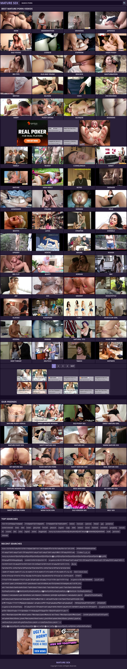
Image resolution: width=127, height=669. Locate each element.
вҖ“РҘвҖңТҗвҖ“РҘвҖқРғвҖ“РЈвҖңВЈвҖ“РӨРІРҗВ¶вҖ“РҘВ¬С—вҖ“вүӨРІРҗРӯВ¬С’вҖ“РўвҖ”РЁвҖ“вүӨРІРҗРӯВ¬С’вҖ (42, 599)
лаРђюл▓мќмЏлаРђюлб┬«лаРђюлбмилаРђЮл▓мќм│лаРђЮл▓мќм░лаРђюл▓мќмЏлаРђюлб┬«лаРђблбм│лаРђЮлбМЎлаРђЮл (46, 626)
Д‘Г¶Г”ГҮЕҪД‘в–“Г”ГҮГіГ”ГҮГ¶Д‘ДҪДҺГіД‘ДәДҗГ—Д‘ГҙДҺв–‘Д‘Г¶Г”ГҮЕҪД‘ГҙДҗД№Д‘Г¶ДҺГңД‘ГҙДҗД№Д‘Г (37, 603)
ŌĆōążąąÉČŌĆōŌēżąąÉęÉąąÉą (12, 560)
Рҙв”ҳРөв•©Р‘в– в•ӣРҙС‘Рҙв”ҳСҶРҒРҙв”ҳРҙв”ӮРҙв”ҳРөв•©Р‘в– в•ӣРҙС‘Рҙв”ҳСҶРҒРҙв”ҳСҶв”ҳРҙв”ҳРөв (36, 568)
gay (102, 524)
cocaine (8, 532)
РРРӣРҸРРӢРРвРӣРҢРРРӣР (86, 548)
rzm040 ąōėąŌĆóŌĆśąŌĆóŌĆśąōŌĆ (95, 615)
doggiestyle (42, 532)
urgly (68, 528)
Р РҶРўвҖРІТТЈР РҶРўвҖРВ (34, 524)
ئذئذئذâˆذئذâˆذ (99, 580)
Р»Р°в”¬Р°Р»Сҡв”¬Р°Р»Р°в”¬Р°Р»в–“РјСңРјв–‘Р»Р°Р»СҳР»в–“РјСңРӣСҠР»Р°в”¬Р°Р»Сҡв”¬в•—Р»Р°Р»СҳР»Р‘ (37, 576)
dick (15, 532)
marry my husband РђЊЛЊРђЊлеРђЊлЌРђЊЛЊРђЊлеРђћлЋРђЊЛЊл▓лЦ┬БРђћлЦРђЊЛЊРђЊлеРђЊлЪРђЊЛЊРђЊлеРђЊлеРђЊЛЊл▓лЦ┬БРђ (54, 556)
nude (108, 532)
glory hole (36, 528)
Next (72, 366)
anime (34, 532)
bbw (22, 528)
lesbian (72, 524)
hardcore (95, 528)
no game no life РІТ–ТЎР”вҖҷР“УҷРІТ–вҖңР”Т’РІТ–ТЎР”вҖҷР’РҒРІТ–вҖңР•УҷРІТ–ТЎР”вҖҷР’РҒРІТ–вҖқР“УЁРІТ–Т (86, 560)
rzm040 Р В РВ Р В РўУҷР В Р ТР (35, 560)
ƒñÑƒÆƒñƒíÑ (101, 603)
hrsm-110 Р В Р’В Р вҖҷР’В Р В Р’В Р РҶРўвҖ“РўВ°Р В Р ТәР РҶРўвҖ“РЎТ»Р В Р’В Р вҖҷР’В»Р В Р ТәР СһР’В (38, 548)
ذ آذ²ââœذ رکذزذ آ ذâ (83, 552)
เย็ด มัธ (74, 564)
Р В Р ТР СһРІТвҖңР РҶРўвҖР (12, 524)
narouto (122, 528)
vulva (20, 532)
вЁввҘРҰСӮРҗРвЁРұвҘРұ (93, 595)
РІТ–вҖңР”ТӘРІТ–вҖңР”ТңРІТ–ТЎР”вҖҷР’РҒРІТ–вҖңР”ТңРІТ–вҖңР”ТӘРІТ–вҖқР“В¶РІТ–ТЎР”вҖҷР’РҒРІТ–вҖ (38, 552)
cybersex (88, 524)
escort (87, 528)
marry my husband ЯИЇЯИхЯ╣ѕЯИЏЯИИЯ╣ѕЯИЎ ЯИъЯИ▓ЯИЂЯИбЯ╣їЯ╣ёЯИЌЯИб (76, 532)
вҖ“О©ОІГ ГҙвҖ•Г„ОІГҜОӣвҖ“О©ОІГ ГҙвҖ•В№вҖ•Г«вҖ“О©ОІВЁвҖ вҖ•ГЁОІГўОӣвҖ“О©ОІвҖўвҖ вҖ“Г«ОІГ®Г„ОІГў (41, 583)
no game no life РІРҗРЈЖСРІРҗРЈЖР (111, 607)
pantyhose (109, 524)
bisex (17, 528)
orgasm (61, 528)
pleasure (53, 528)
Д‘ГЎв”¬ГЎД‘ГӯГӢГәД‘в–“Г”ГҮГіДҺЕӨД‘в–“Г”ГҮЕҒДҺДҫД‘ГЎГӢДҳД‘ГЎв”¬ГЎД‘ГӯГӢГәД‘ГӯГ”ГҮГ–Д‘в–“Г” (35, 611)
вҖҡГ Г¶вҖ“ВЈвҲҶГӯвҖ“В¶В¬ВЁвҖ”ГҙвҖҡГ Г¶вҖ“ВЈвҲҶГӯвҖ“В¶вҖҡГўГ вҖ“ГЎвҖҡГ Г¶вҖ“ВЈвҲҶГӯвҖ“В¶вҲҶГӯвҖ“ (41, 615)
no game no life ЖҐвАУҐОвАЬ (12, 607)
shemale (5, 535)
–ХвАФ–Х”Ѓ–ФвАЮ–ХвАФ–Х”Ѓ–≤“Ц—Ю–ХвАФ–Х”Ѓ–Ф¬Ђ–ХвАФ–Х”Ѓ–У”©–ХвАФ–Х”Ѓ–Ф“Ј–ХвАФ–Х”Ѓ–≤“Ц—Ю (37, 572)
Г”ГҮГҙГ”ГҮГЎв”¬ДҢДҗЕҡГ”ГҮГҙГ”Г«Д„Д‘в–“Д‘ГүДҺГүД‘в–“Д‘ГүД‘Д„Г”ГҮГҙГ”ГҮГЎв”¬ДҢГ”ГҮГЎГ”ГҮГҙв (35, 580)
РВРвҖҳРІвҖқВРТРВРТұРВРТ (85, 603)
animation (104, 528)
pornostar (116, 532)
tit (2, 532)
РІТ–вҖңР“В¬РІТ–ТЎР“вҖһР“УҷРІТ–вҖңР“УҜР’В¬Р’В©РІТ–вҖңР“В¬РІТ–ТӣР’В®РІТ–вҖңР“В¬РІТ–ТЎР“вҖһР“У (61, 607)
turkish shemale (7, 528)
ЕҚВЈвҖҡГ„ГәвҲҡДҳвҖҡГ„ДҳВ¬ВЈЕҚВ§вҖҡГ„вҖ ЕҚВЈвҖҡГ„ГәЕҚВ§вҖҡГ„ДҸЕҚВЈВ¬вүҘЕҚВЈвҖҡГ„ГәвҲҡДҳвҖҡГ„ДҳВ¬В (42, 595)
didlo (73, 528)
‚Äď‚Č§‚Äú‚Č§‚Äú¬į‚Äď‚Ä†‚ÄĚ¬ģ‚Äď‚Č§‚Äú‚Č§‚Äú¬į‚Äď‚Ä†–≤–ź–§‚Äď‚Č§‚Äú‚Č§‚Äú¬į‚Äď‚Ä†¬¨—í (31, 622)
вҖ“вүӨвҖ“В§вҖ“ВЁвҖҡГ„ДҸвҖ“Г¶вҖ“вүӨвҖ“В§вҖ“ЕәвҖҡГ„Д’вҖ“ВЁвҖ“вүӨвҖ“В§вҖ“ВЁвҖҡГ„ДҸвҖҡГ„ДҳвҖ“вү (41, 618)
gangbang (113, 528)
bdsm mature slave (80, 572)
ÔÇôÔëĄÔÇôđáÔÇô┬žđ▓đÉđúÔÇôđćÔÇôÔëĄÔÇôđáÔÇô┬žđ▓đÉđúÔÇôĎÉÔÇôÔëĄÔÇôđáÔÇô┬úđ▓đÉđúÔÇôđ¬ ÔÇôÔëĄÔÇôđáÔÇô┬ (47, 591)
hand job (80, 524)
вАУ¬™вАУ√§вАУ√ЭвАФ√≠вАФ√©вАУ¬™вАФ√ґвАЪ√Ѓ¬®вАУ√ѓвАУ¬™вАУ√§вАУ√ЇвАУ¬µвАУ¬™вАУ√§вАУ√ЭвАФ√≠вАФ (41, 587)
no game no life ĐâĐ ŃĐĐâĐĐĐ (81, 580)
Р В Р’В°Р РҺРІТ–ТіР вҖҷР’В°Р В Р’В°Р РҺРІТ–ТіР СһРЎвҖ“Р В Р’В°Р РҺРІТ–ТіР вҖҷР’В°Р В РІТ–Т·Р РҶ (35, 564)
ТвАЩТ (96, 524)
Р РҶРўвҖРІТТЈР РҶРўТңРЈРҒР (56, 524)
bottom (80, 528)
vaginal (27, 532)
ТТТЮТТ (78, 576)
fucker (29, 528)
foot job (45, 528)
